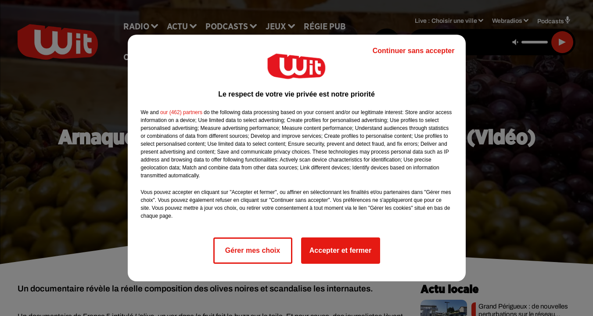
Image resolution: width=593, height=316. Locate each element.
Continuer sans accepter (414, 50)
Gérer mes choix (252, 250)
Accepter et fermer (340, 250)
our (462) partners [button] (181, 112)
